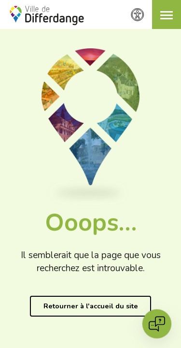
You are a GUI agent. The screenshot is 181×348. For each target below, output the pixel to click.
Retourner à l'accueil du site (90, 306)
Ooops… (91, 222)
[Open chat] (156, 323)
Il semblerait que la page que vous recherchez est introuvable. (91, 262)
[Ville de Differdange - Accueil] (47, 15)
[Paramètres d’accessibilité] (137, 15)
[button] (166, 14)
